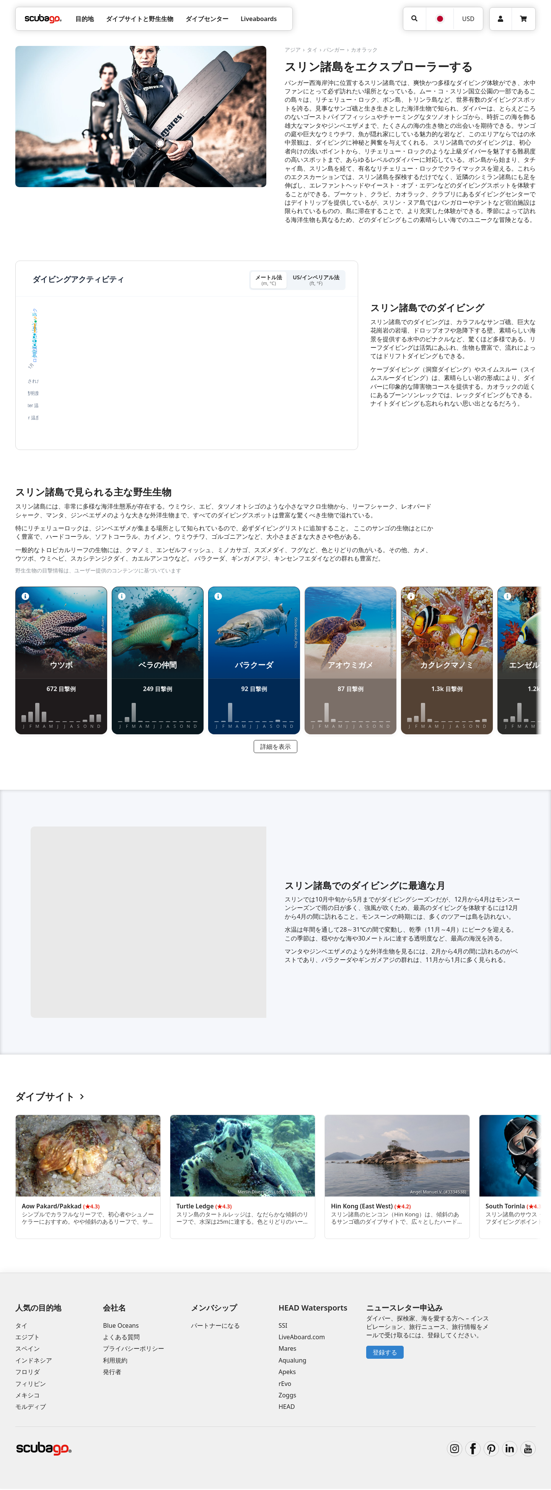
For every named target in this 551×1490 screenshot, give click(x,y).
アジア (293, 49)
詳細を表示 (275, 747)
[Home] (43, 18)
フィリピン (30, 1385)
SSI (283, 1326)
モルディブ (30, 1408)
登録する (385, 1353)
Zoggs (287, 1396)
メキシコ (27, 1396)
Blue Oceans (121, 1326)
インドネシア (33, 1361)
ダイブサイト (49, 1098)
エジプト (27, 1338)
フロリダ (27, 1373)
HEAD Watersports (313, 1309)
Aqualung (292, 1361)
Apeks (287, 1373)
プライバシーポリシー (133, 1350)
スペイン (27, 1350)
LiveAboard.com (302, 1338)
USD (468, 19)
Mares (287, 1350)
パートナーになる (215, 1326)
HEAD (287, 1408)
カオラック (364, 49)
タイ (312, 49)
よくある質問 (121, 1338)
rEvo (285, 1385)
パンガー (334, 49)
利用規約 (115, 1361)
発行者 (112, 1373)
